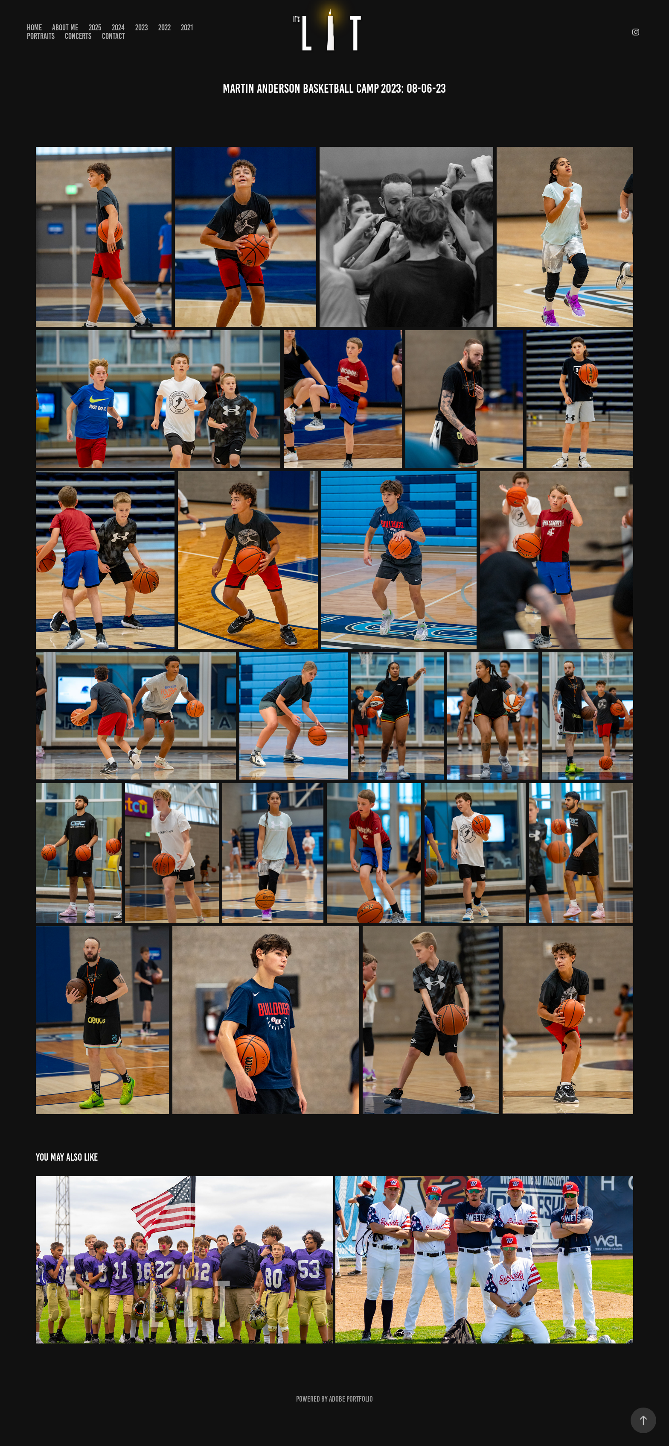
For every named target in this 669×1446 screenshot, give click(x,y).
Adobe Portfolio (351, 1399)
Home (34, 27)
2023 (141, 27)
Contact (113, 36)
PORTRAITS (41, 36)
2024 (118, 27)
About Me (65, 27)
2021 (187, 27)
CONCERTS (78, 36)
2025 (95, 27)
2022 (164, 27)
